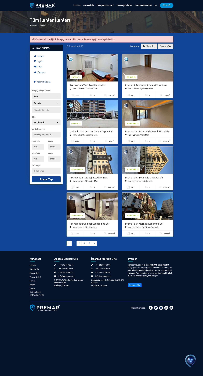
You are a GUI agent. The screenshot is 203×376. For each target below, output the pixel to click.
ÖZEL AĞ (166, 5)
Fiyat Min (36, 141)
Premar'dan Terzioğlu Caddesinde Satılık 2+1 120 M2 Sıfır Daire (88, 178)
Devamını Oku (134, 285)
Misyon (32, 281)
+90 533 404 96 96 (63, 269)
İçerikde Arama (38, 129)
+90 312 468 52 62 (64, 265)
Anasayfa (33, 25)
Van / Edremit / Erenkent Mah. (84, 88)
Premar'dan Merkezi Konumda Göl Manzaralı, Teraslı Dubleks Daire (144, 224)
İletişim (32, 289)
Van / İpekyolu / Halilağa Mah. (139, 181)
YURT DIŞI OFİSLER (124, 5)
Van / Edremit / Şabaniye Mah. (139, 88)
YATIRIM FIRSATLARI (143, 5)
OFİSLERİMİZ (88, 5)
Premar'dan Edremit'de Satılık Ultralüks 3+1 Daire (147, 131)
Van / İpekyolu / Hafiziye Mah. (83, 227)
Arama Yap (46, 179)
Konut (39, 56)
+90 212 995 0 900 (100, 265)
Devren (39, 72)
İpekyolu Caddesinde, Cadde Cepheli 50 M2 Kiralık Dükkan (91, 131)
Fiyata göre (165, 46)
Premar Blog (34, 273)
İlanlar (42, 25)
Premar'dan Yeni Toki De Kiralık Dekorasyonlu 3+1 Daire (87, 85)
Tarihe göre (149, 46)
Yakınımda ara (42, 81)
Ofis (33, 117)
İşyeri (38, 61)
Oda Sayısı (36, 165)
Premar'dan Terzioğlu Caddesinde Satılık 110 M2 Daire (144, 178)
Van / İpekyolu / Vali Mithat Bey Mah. (142, 227)
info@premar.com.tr (64, 276)
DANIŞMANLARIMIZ (105, 5)
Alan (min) (36, 153)
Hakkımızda (34, 269)
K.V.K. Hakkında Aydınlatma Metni (37, 293)
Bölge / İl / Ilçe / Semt (41, 91)
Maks (50, 141)
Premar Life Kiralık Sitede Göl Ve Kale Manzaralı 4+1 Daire (146, 85)
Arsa (38, 66)
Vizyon (32, 285)
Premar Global (35, 277)
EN (155, 5)
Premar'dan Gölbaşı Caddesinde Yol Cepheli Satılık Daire (89, 224)
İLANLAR (77, 5)
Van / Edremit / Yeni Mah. (137, 135)
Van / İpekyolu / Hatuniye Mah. (84, 181)
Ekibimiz (33, 265)
